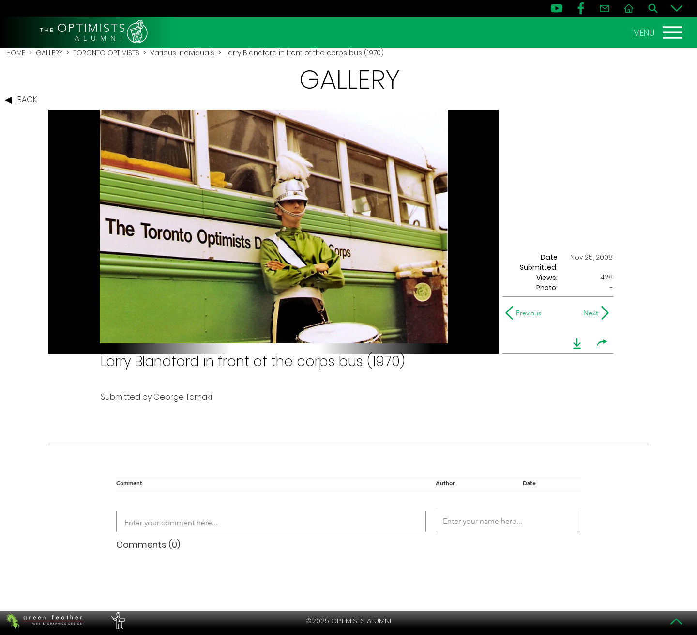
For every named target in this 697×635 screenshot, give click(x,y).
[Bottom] (676, 8)
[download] (577, 343)
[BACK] (23, 100)
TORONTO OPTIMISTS (106, 53)
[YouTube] (556, 8)
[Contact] (604, 8)
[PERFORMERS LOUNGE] (117, 621)
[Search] (653, 8)
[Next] (589, 313)
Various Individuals (182, 53)
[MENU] (658, 32)
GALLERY (49, 53)
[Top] (676, 621)
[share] (602, 343)
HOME (15, 53)
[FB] (581, 8)
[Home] (629, 8)
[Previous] (525, 313)
